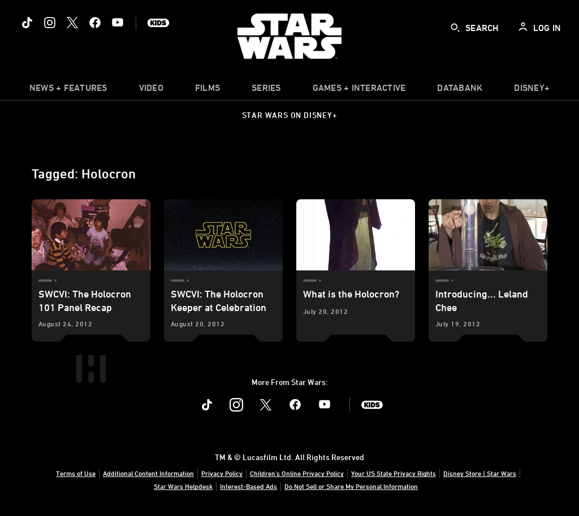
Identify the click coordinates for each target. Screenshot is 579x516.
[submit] (455, 27)
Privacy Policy (222, 473)
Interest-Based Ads (248, 486)
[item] (68, 90)
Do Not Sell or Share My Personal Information (351, 486)
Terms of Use (76, 473)
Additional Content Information (148, 473)
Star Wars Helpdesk (183, 486)
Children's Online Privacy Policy (297, 473)
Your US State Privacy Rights (393, 473)
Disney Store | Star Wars (479, 473)
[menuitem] (151, 90)
